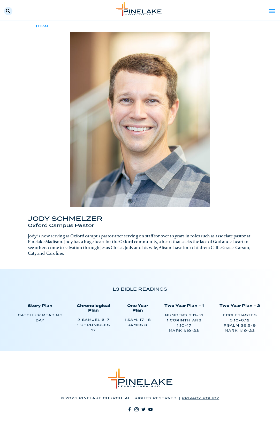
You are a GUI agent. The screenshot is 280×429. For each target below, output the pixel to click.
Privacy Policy (200, 398)
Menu (272, 11)
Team (42, 26)
